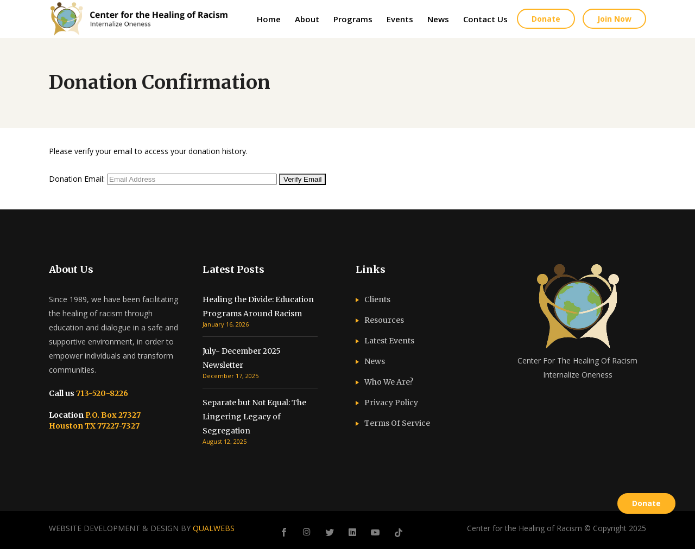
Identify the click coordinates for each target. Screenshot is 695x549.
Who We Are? (388, 382)
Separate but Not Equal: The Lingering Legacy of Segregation (254, 417)
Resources (384, 320)
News (374, 361)
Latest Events (389, 341)
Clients (377, 299)
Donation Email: (77, 179)
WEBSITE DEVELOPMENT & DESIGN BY (142, 528)
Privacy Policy (391, 402)
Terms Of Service (397, 423)
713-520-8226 (101, 393)
